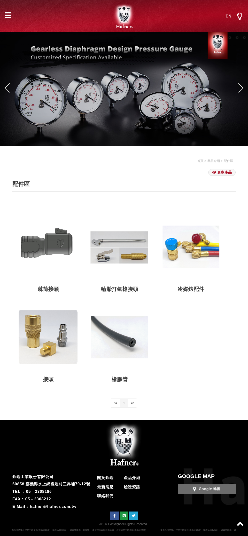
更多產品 (222, 172)
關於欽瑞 (105, 478)
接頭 (48, 379)
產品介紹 (213, 161)
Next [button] (240, 87)
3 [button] (237, 37)
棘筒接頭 (48, 289)
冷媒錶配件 (191, 289)
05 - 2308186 (39, 491)
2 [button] (229, 37)
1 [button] (222, 37)
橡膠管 (120, 379)
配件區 (228, 161)
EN (229, 16)
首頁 (200, 161)
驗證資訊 (132, 487)
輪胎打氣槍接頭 (119, 289)
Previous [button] (7, 87)
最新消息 (105, 487)
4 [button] (244, 37)
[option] (124, 89)
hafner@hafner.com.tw (53, 506)
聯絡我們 (105, 496)
